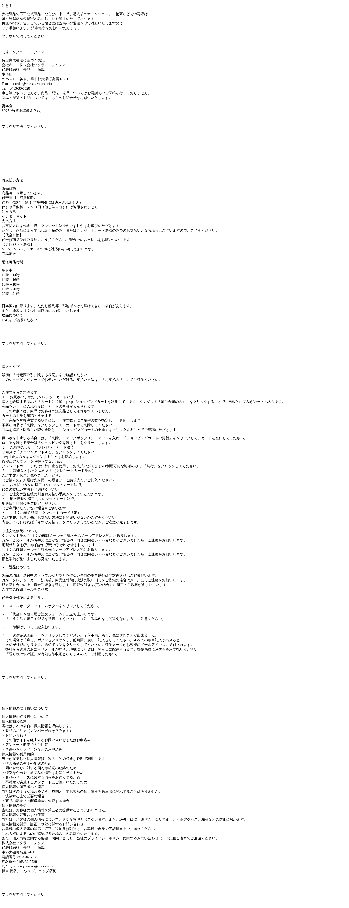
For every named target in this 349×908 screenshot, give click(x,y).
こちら (53, 98)
